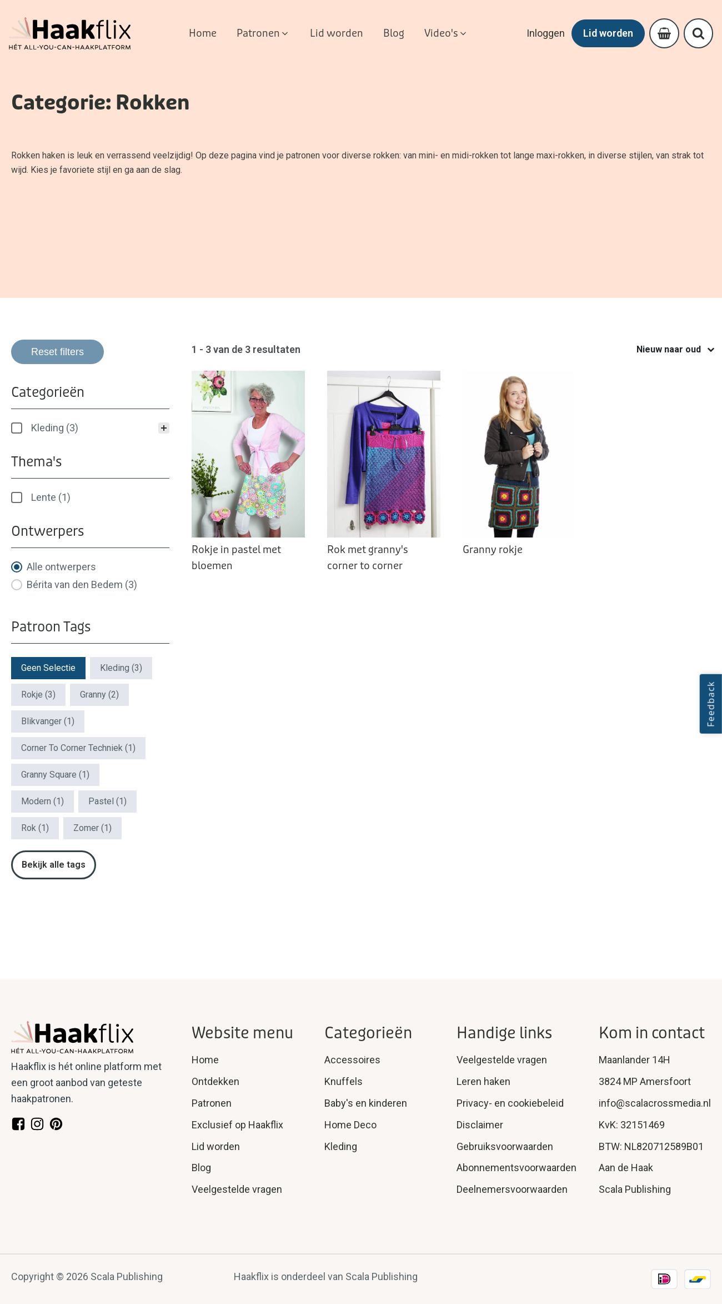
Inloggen (545, 33)
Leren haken (483, 1081)
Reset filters (57, 351)
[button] (263, 34)
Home (205, 1060)
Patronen (212, 1103)
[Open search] (698, 33)
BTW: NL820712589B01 (651, 1146)
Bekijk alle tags (54, 864)
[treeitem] (90, 428)
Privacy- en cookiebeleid (510, 1103)
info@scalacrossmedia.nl (655, 1103)
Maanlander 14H (634, 1060)
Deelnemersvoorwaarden (512, 1189)
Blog (201, 1167)
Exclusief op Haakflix (237, 1125)
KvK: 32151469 (632, 1125)
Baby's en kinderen (365, 1103)
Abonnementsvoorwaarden (516, 1167)
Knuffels (343, 1081)
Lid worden (608, 33)
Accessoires (352, 1060)
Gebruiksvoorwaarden (505, 1146)
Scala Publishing (635, 1189)
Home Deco (350, 1125)
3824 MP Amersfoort (645, 1081)
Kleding (340, 1146)
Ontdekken (215, 1081)
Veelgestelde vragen (237, 1189)
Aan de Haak (626, 1167)
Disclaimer (480, 1125)
